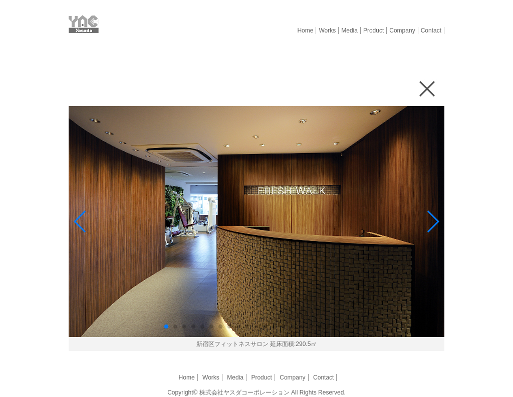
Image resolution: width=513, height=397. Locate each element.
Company (402, 30)
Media (349, 30)
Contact (431, 30)
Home (305, 30)
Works (327, 30)
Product (373, 30)
